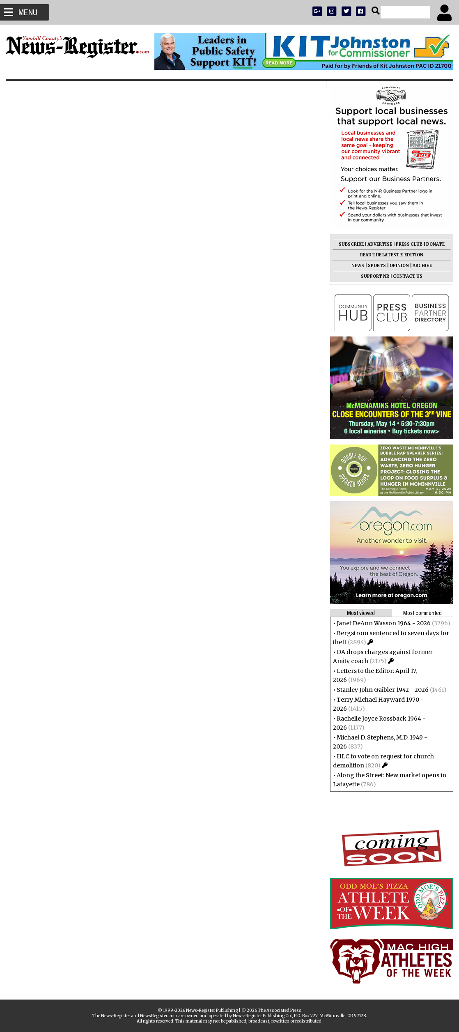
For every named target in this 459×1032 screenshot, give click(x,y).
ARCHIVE (419, 265)
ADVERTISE (377, 244)
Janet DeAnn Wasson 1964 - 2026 (381, 623)
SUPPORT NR (372, 276)
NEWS (355, 265)
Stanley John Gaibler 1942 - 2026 (380, 689)
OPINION (396, 265)
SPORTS (374, 265)
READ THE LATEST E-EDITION (389, 255)
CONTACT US (405, 276)
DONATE (433, 244)
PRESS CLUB (406, 244)
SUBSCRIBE (348, 244)
